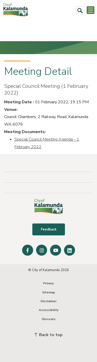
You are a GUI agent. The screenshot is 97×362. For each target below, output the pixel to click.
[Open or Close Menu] (90, 10)
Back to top (49, 335)
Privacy (48, 283)
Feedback (48, 229)
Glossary (48, 319)
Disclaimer (49, 301)
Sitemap (48, 292)
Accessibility (48, 310)
